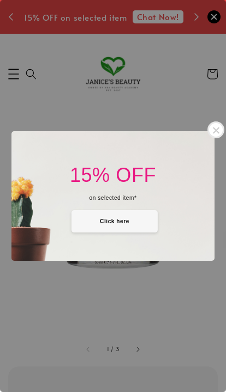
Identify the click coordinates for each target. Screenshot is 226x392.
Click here (114, 221)
